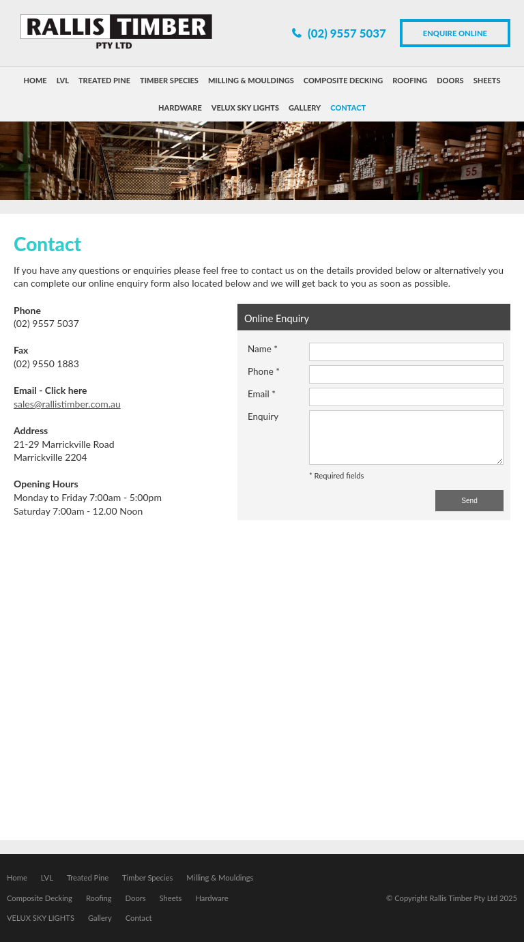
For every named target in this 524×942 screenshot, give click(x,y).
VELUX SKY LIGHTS (40, 917)
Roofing (99, 898)
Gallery (100, 917)
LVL (47, 877)
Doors (136, 898)
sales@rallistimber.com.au (67, 404)
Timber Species (147, 877)
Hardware (211, 898)
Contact (139, 917)
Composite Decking (39, 898)
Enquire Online (455, 33)
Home (17, 877)
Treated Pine (87, 877)
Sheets (171, 898)
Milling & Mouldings (219, 877)
